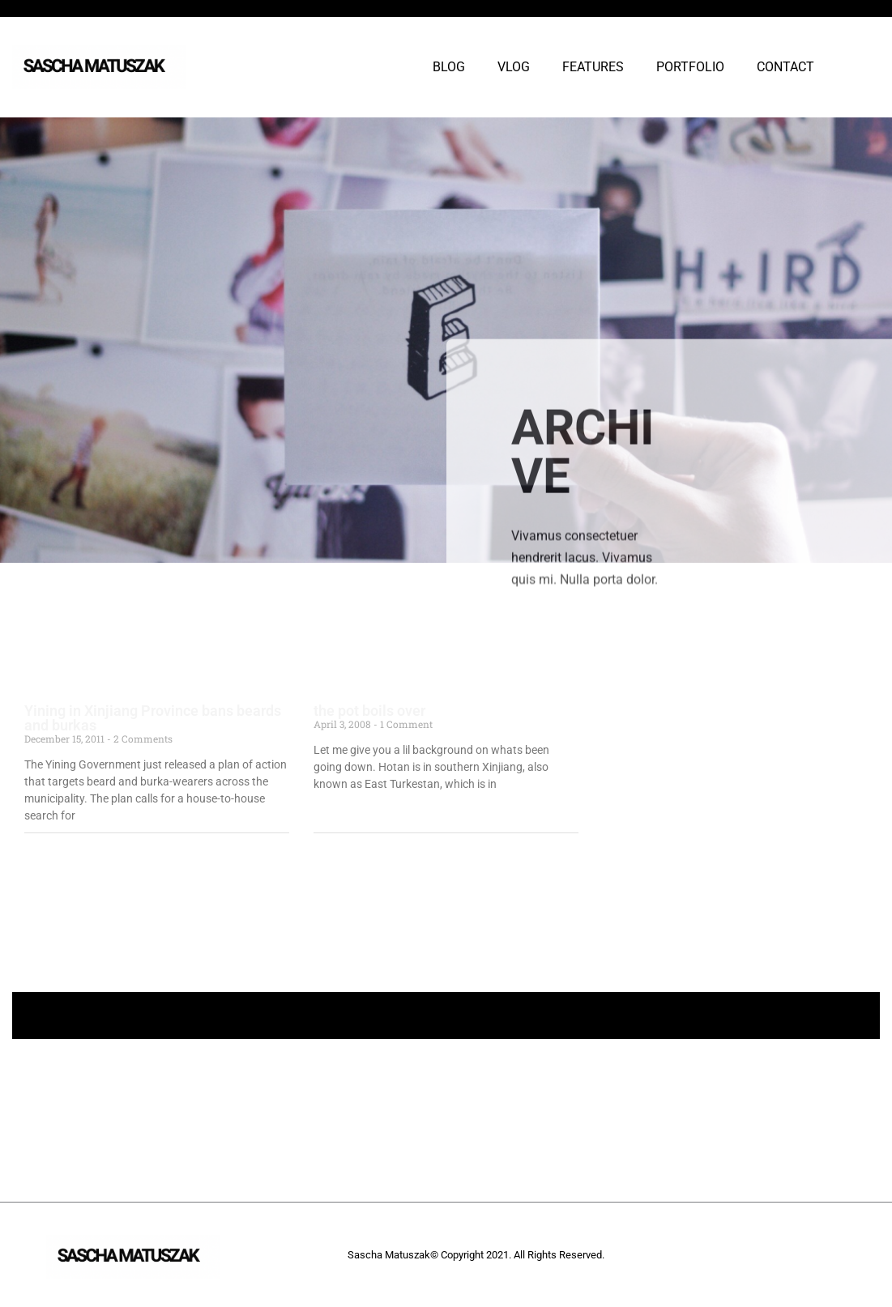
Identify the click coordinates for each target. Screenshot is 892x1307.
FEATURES (593, 67)
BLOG (449, 67)
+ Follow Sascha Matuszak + (446, 1015)
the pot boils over (369, 710)
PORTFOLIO (690, 67)
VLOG (513, 67)
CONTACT (785, 67)
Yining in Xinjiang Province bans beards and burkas (152, 718)
